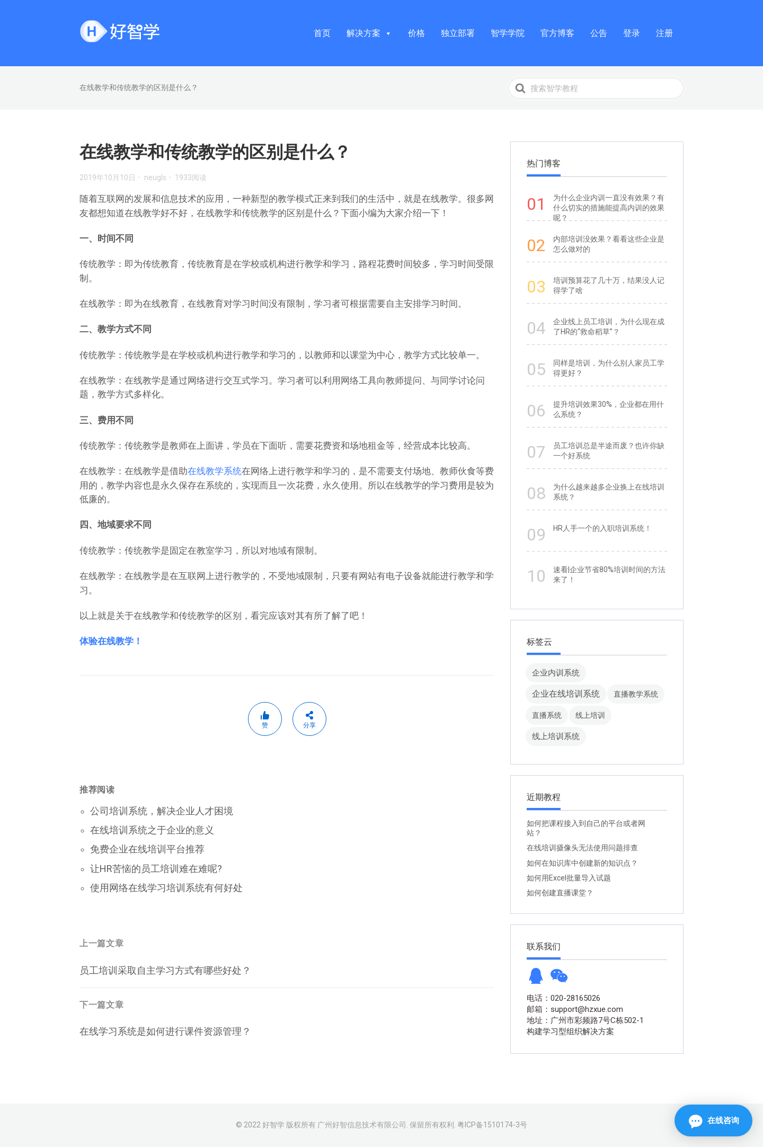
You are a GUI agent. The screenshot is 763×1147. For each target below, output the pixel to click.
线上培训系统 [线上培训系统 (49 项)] (556, 736)
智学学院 (508, 33)
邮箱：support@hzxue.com (575, 1009)
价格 (416, 33)
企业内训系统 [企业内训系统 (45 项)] (556, 672)
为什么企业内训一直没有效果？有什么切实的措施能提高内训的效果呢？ (608, 207)
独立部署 (458, 33)
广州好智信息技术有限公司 (361, 1125)
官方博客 (557, 33)
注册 (664, 33)
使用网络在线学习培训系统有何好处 (166, 887)
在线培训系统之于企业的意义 (152, 829)
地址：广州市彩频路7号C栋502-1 (585, 1020)
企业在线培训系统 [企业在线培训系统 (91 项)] (566, 693)
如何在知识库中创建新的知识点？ (582, 863)
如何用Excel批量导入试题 (569, 878)
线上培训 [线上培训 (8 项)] (590, 715)
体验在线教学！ (111, 641)
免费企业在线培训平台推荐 (147, 849)
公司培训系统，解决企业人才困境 (161, 810)
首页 (322, 33)
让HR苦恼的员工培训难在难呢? (156, 868)
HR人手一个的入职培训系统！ (602, 528)
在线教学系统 (215, 471)
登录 (631, 33)
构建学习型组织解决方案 (570, 1031)
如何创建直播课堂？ (560, 892)
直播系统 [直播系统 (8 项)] (547, 715)
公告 (598, 33)
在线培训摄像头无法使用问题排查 (582, 847)
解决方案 (369, 33)
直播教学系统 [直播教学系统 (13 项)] (636, 694)
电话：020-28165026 (563, 998)
